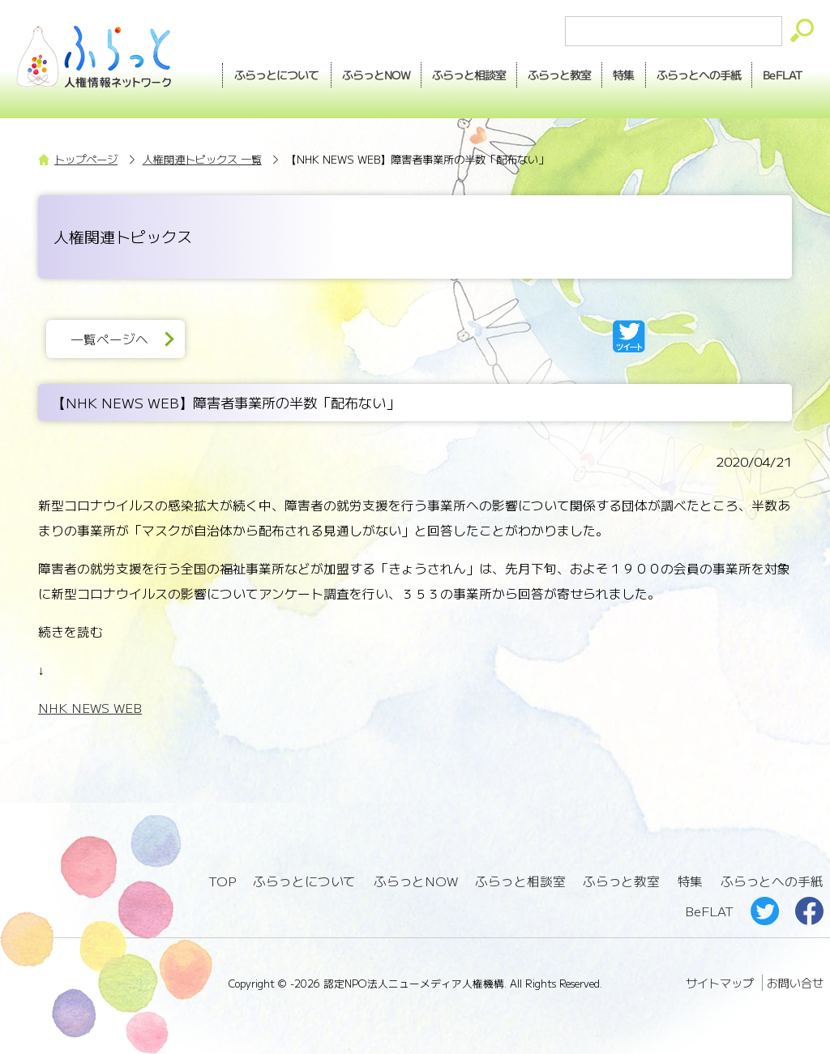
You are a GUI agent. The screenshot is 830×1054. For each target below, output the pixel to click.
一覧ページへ (110, 339)
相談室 (461, 74)
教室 (552, 74)
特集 (618, 74)
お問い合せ (795, 980)
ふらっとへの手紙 (772, 881)
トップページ (86, 159)
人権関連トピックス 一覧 (202, 159)
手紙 (695, 74)
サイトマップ (720, 980)
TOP (222, 881)
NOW (366, 74)
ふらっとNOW (416, 881)
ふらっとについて (267, 74)
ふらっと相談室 (520, 881)
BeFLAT (781, 74)
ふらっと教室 (622, 881)
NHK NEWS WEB (90, 707)
